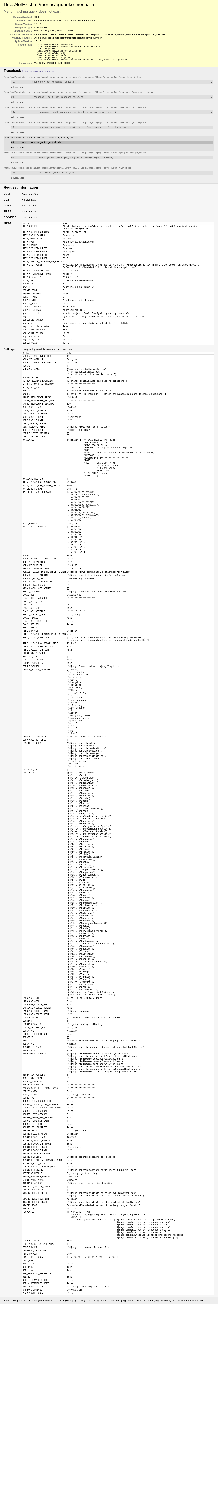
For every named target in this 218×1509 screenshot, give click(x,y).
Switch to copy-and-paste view (38, 74)
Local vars (17, 90)
